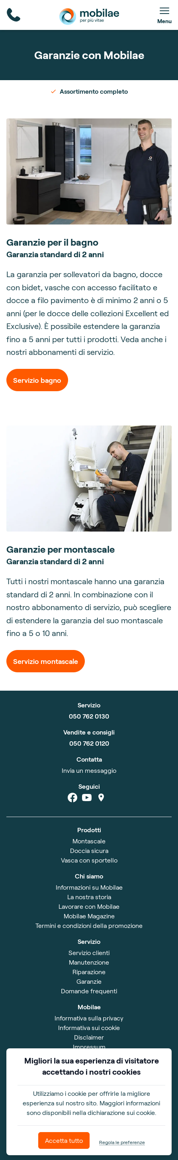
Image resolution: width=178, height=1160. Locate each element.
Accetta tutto (64, 1140)
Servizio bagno (37, 380)
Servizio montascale (45, 661)
